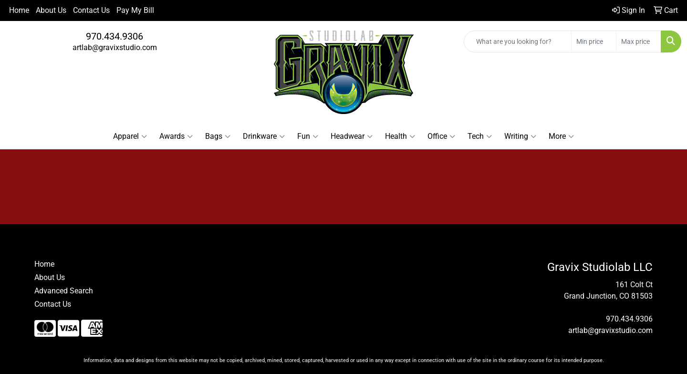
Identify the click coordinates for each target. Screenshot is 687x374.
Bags (217, 136)
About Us (51, 10)
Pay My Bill (135, 10)
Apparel (130, 136)
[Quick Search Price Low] (593, 41)
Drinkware (264, 136)
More (561, 136)
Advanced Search (63, 290)
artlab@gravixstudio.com (115, 47)
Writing (520, 136)
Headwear (352, 136)
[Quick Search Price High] (638, 41)
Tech (480, 136)
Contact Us (91, 10)
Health (400, 136)
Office (441, 136)
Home (19, 10)
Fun (307, 136)
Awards (176, 136)
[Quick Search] (518, 41)
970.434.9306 (114, 36)
